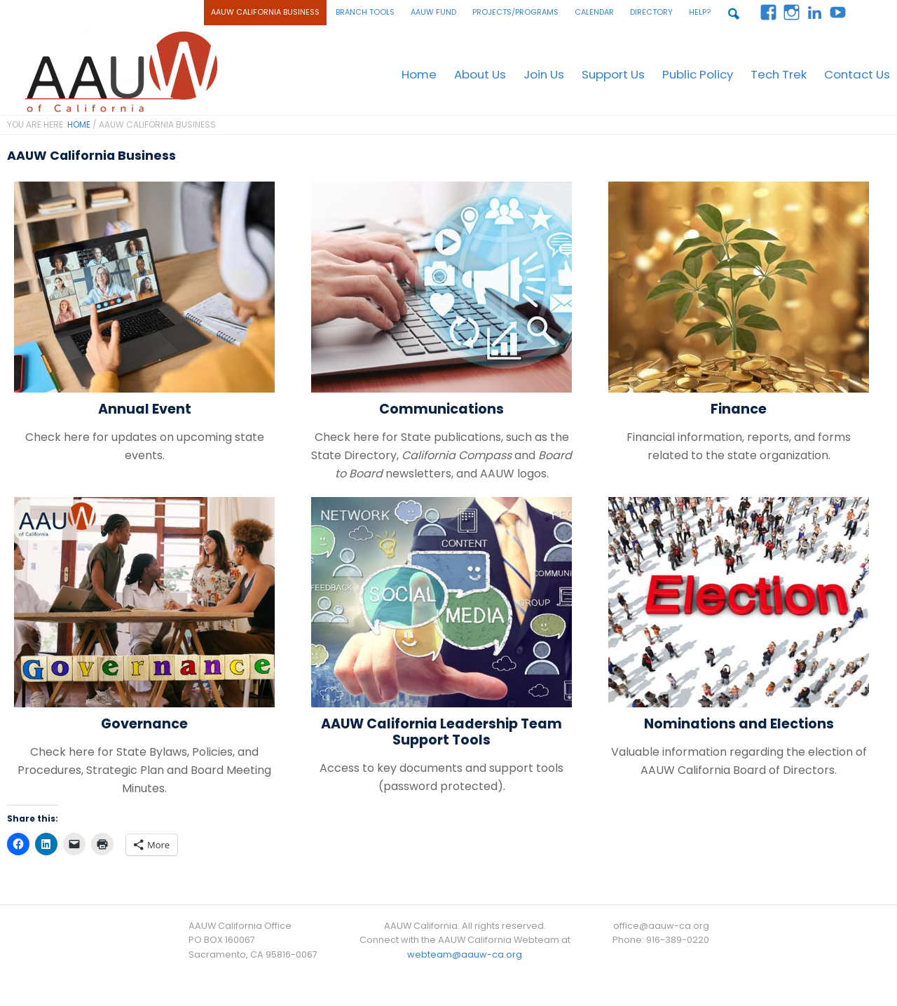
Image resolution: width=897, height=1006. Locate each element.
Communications (441, 407)
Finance (739, 407)
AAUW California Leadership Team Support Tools (441, 730)
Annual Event (144, 407)
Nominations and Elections (739, 722)
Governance (144, 722)
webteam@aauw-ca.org (464, 953)
